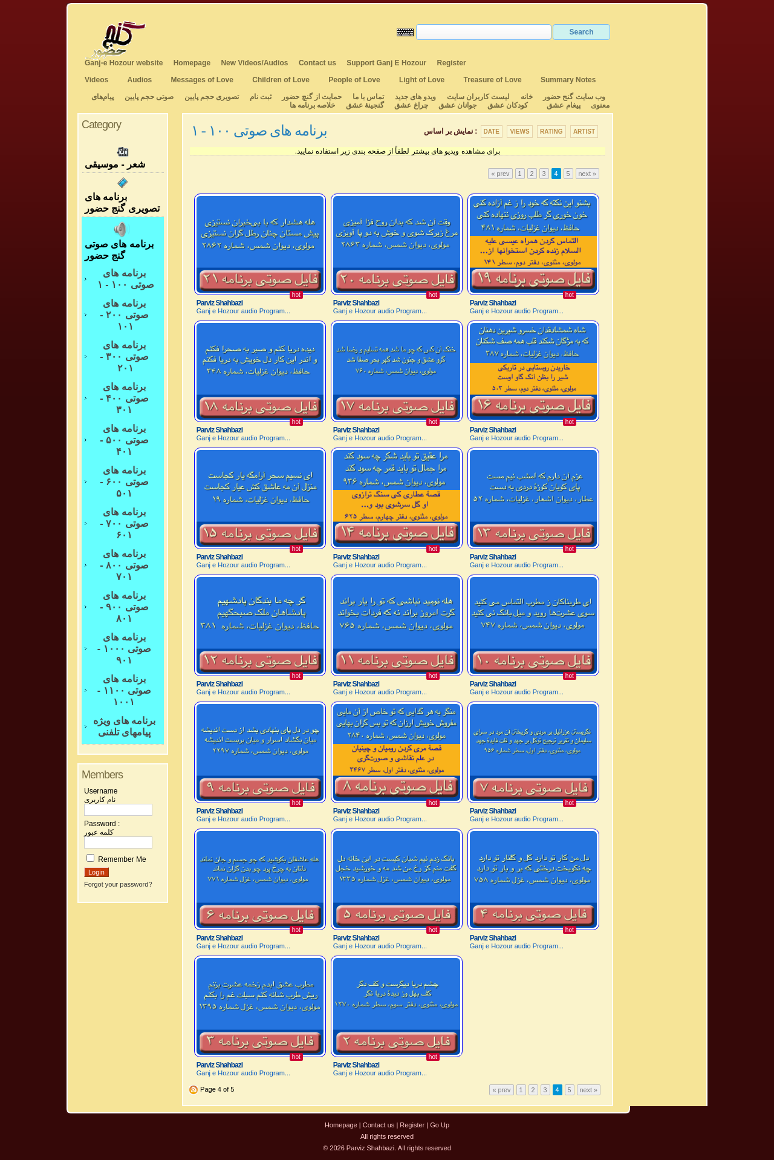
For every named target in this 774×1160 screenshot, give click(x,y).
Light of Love (421, 80)
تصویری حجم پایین (210, 97)
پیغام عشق (563, 105)
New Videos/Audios (254, 63)
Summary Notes (568, 80)
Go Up (439, 1125)
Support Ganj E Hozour (386, 63)
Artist (584, 131)
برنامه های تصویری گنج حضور (123, 194)
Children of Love (281, 80)
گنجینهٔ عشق (365, 105)
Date (491, 131)
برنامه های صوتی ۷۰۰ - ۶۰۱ (124, 523)
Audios (139, 80)
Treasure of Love (493, 80)
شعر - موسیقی (123, 156)
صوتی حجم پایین (148, 97)
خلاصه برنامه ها (313, 105)
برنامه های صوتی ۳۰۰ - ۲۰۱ (124, 356)
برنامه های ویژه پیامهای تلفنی (124, 726)
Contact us (317, 63)
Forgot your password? (118, 884)
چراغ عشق (411, 105)
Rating (551, 131)
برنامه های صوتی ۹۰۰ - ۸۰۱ (124, 607)
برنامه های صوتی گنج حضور (123, 240)
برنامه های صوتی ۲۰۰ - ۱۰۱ (124, 314)
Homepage (192, 63)
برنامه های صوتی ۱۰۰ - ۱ (124, 279)
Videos (96, 80)
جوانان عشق (457, 105)
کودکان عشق (507, 105)
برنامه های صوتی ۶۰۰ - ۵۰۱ (124, 481)
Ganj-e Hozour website (124, 63)
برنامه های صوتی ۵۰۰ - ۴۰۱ (124, 440)
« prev (500, 173)
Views (519, 131)
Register (451, 63)
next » (587, 173)
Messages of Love (202, 80)
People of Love (354, 80)
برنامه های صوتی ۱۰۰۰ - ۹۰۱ (124, 648)
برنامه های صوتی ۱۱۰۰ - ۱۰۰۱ (124, 690)
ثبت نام (261, 97)
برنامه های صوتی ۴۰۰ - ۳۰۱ (124, 398)
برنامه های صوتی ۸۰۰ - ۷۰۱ (124, 565)
